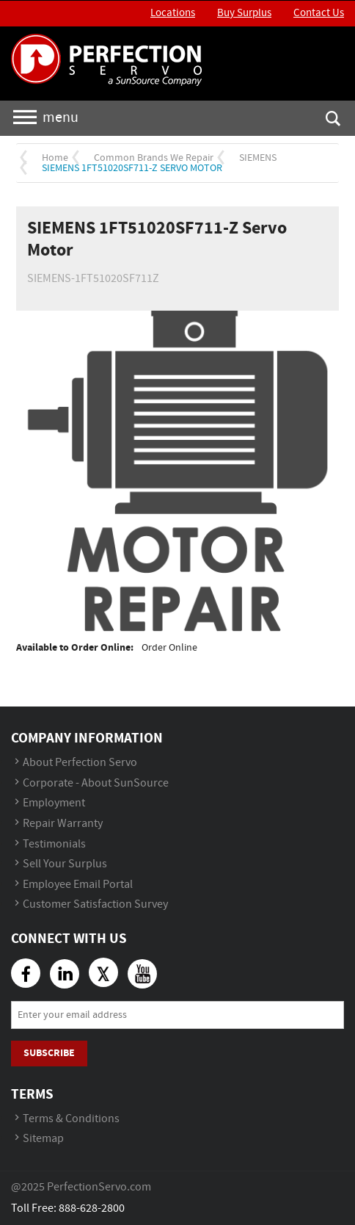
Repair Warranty (63, 823)
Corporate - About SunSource (96, 783)
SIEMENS (258, 158)
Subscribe (49, 1053)
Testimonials (54, 844)
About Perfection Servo (80, 762)
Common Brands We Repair (153, 158)
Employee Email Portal (78, 884)
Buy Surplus (244, 13)
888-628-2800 (92, 1208)
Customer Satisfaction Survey (95, 904)
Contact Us (318, 13)
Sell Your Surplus (65, 864)
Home (55, 158)
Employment (54, 803)
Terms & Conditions (71, 1119)
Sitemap (43, 1138)
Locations (172, 13)
